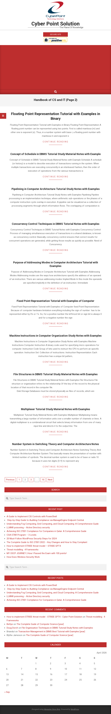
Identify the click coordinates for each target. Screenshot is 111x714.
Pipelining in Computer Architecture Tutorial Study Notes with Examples (56, 188)
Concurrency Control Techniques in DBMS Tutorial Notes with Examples (55, 223)
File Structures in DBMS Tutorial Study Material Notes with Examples (55, 374)
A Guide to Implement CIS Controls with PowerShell (32, 516)
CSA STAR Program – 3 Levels (21, 535)
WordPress (75, 709)
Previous (10, 479)
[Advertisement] (55, 67)
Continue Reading (55, 142)
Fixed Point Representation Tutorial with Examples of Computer (55, 300)
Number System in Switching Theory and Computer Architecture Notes (55, 444)
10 (43, 479)
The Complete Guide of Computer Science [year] (40, 624)
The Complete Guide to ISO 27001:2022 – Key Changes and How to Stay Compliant (47, 542)
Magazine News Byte (52, 709)
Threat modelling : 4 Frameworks (22, 549)
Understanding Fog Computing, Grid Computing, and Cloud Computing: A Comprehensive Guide (53, 524)
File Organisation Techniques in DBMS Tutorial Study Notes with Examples (57, 627)
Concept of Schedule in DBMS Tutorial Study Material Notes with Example (55, 154)
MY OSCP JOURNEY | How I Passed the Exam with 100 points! (37, 553)
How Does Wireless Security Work (23, 557)
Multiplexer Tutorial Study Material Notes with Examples (55, 409)
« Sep (7, 692)
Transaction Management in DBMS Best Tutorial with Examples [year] (51, 631)
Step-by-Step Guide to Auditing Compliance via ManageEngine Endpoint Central (45, 520)
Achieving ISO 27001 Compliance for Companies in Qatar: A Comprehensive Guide (46, 531)
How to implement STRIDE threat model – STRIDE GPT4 (34, 546)
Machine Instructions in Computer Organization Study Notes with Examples (55, 335)
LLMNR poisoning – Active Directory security (28, 527)
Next (50, 479)
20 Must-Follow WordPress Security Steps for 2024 (32, 538)
